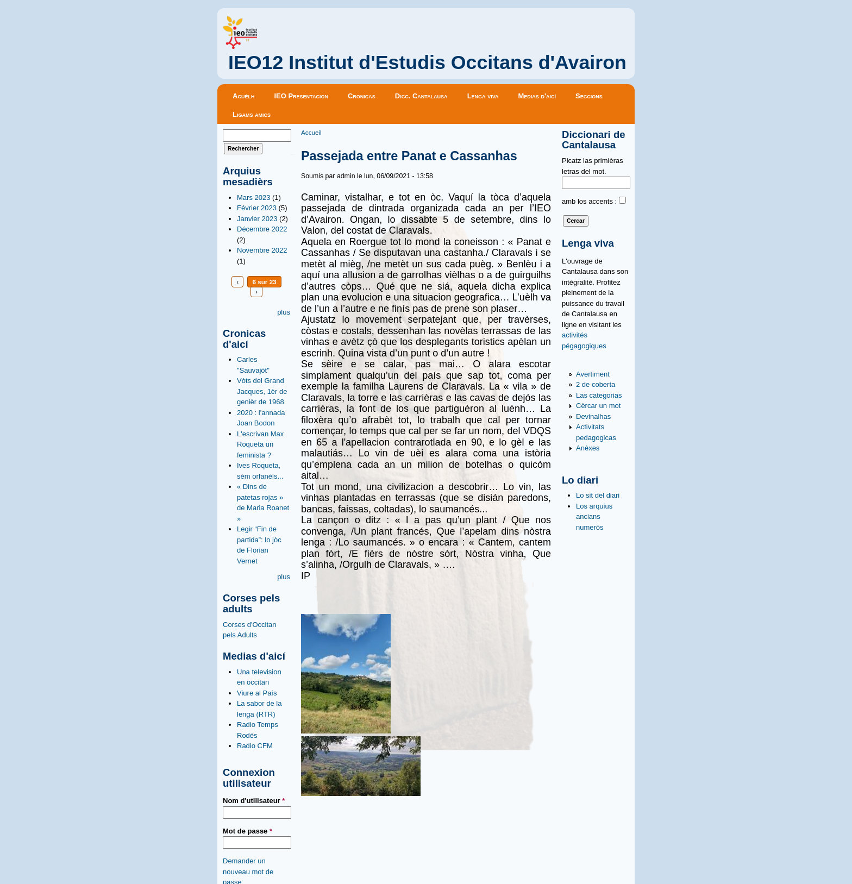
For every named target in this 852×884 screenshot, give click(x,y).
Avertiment (593, 374)
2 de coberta (595, 384)
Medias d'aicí (537, 96)
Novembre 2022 (262, 250)
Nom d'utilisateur (254, 801)
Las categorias (599, 395)
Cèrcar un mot (598, 406)
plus (283, 312)
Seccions (589, 96)
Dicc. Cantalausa (421, 96)
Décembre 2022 (262, 229)
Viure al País (257, 693)
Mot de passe (247, 831)
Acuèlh (243, 96)
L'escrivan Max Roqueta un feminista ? (260, 444)
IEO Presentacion (301, 96)
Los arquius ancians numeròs (594, 516)
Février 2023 (257, 208)
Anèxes (587, 448)
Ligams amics (252, 114)
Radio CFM (255, 746)
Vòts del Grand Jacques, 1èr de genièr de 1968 (262, 391)
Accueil (311, 132)
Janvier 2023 (257, 219)
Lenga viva (483, 96)
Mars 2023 (253, 197)
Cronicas (361, 96)
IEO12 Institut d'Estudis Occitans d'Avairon (427, 62)
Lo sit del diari (597, 495)
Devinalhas (593, 416)
